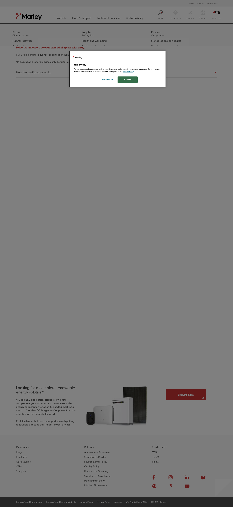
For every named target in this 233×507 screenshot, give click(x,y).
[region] (117, 69)
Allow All (127, 79)
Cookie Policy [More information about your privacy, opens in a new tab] (128, 71)
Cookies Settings (106, 79)
